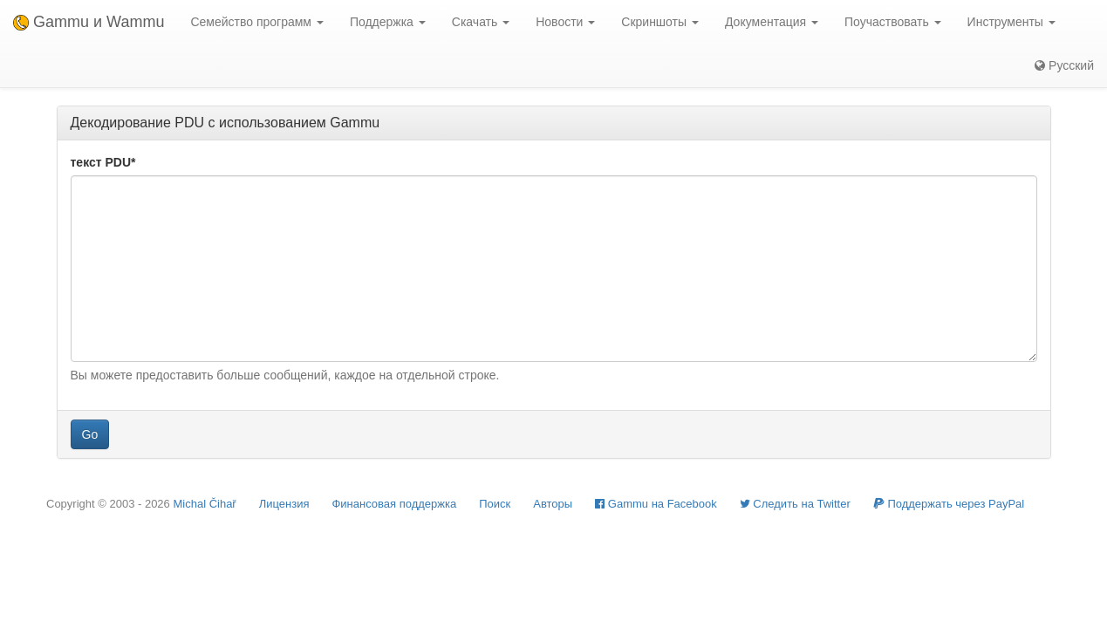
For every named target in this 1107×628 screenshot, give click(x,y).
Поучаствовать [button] (892, 22)
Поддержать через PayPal (948, 503)
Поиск (494, 503)
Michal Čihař (204, 503)
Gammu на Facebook (656, 503)
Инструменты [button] (1011, 22)
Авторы (552, 503)
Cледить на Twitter (795, 503)
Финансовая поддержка (393, 503)
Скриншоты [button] (660, 22)
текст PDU (103, 162)
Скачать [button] (480, 22)
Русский (1064, 65)
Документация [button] (771, 22)
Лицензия (284, 503)
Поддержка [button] (388, 22)
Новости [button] (565, 22)
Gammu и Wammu (88, 22)
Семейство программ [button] (256, 22)
